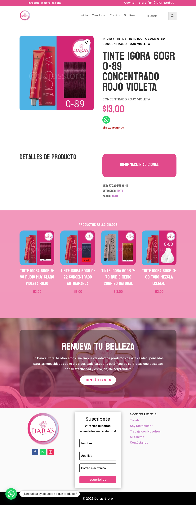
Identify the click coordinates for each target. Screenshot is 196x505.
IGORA (114, 196)
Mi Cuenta (137, 437)
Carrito (115, 15)
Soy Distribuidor (141, 426)
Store (142, 3)
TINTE (119, 38)
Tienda (97, 15)
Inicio (84, 15)
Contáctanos (98, 380)
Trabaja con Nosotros (145, 431)
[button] (87, 42)
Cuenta (129, 3)
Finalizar (129, 15)
